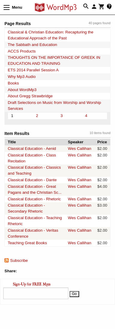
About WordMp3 (22, 89)
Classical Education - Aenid (32, 148)
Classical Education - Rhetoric (34, 199)
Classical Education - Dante (32, 180)
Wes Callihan (79, 148)
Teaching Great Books (27, 243)
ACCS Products (22, 51)
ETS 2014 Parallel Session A (33, 70)
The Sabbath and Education (32, 44)
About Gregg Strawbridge (30, 96)
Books (13, 83)
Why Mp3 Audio (22, 76)
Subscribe (19, 260)
